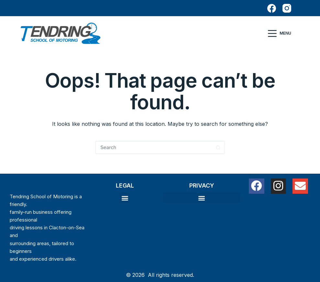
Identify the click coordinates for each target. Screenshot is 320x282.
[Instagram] (286, 8)
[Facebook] (271, 8)
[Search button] (218, 147)
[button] (124, 197)
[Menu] (279, 33)
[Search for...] (153, 147)
